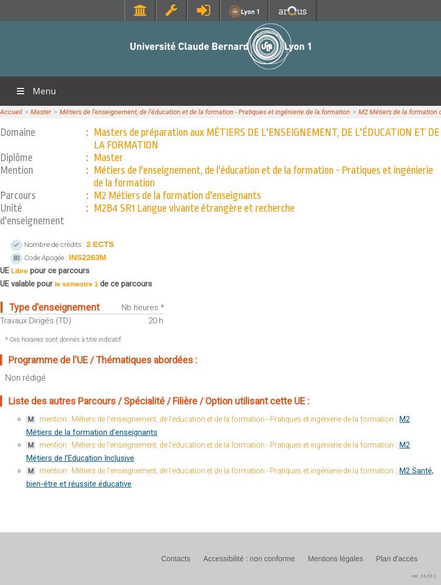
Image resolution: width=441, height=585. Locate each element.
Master (41, 112)
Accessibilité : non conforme (249, 558)
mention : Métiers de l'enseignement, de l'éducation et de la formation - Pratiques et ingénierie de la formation (216, 419)
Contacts (175, 558)
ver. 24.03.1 (424, 576)
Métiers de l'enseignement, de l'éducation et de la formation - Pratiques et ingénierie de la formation (204, 112)
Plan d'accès (396, 558)
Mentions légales (335, 558)
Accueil (11, 112)
